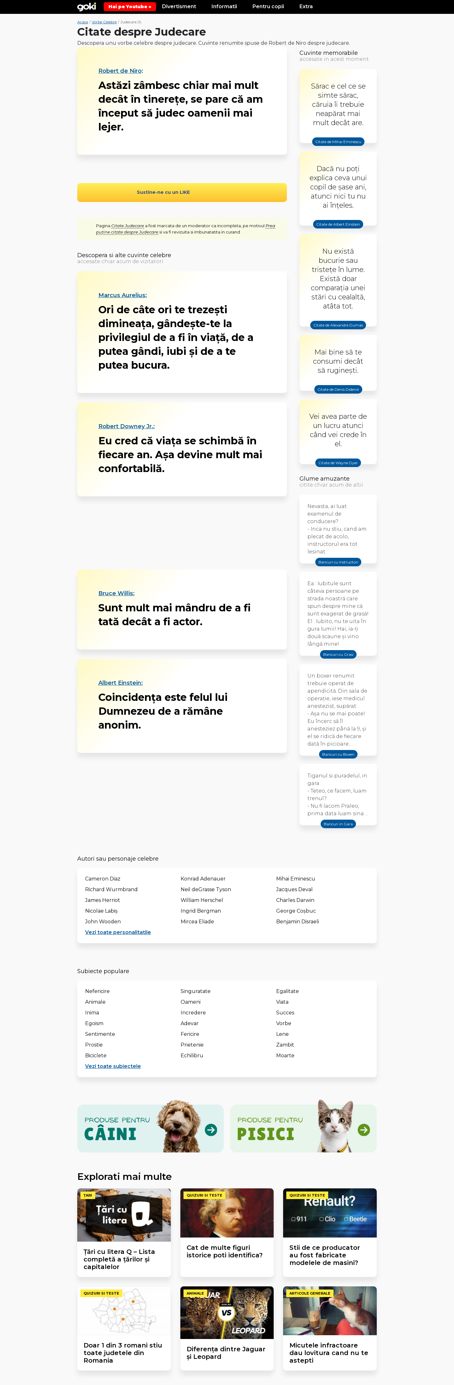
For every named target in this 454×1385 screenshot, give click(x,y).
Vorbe (283, 1023)
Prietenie (192, 1045)
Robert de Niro (120, 71)
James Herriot (102, 900)
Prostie (94, 1045)
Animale (95, 1002)
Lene (282, 1034)
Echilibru (192, 1056)
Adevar (190, 1023)
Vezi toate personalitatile (118, 932)
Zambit (285, 1045)
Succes (285, 1013)
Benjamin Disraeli (297, 922)
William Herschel (202, 900)
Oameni (191, 1002)
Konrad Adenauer (203, 879)
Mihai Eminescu (295, 879)
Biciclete (96, 1056)
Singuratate (196, 991)
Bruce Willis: (116, 593)
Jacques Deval (294, 889)
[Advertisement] (182, 533)
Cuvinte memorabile (329, 52)
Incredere (193, 1013)
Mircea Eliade (197, 922)
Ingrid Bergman (201, 911)
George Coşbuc (296, 911)
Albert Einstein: (120, 683)
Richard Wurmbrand (111, 889)
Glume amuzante (325, 478)
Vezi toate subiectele (113, 1066)
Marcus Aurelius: (122, 295)
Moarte (285, 1056)
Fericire (190, 1034)
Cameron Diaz (102, 879)
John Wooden (103, 922)
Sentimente (100, 1034)
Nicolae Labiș (101, 911)
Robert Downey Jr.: (126, 426)
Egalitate (287, 991)
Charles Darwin (295, 900)
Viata (282, 1002)
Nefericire (97, 991)
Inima (92, 1013)
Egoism (94, 1023)
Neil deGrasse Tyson (206, 889)
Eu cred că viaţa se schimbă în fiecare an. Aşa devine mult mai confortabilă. (180, 455)
